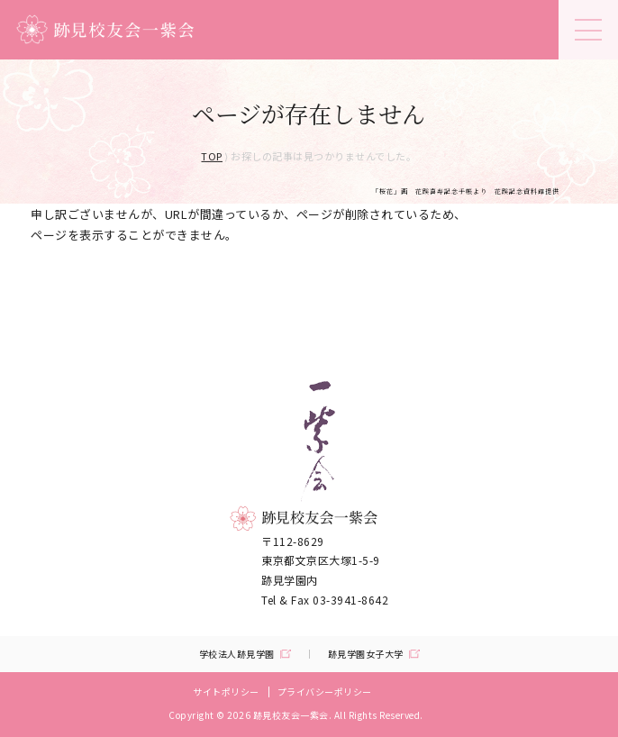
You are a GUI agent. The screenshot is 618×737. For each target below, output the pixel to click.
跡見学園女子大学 (366, 654)
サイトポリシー (226, 691)
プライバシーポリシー (324, 691)
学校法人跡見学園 (237, 654)
